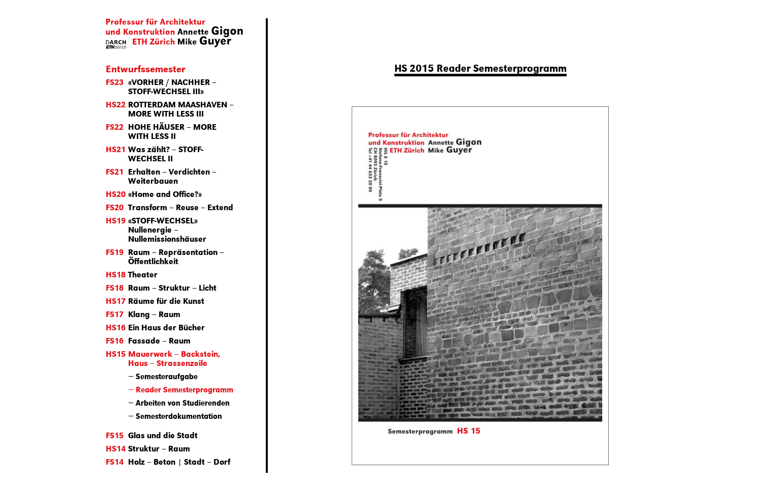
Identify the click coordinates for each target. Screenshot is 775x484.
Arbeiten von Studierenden (183, 402)
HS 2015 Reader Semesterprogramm (480, 67)
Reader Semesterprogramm (184, 389)
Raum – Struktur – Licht (161, 287)
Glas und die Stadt (152, 435)
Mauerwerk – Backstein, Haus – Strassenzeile (163, 358)
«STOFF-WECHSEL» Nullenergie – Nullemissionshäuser (156, 229)
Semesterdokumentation (179, 415)
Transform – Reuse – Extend (169, 207)
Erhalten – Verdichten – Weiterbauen (161, 176)
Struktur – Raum (148, 448)
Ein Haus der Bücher (155, 327)
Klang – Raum (143, 313)
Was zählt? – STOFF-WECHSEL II (154, 153)
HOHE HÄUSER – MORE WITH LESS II (161, 131)
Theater (132, 274)
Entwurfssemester (145, 68)
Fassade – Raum (148, 340)
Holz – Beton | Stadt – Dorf (168, 461)
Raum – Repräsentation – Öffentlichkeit (165, 256)
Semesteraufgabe (167, 376)
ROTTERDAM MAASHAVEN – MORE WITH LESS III (170, 109)
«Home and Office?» (154, 193)
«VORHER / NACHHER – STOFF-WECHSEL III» (161, 86)
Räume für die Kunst (155, 300)
